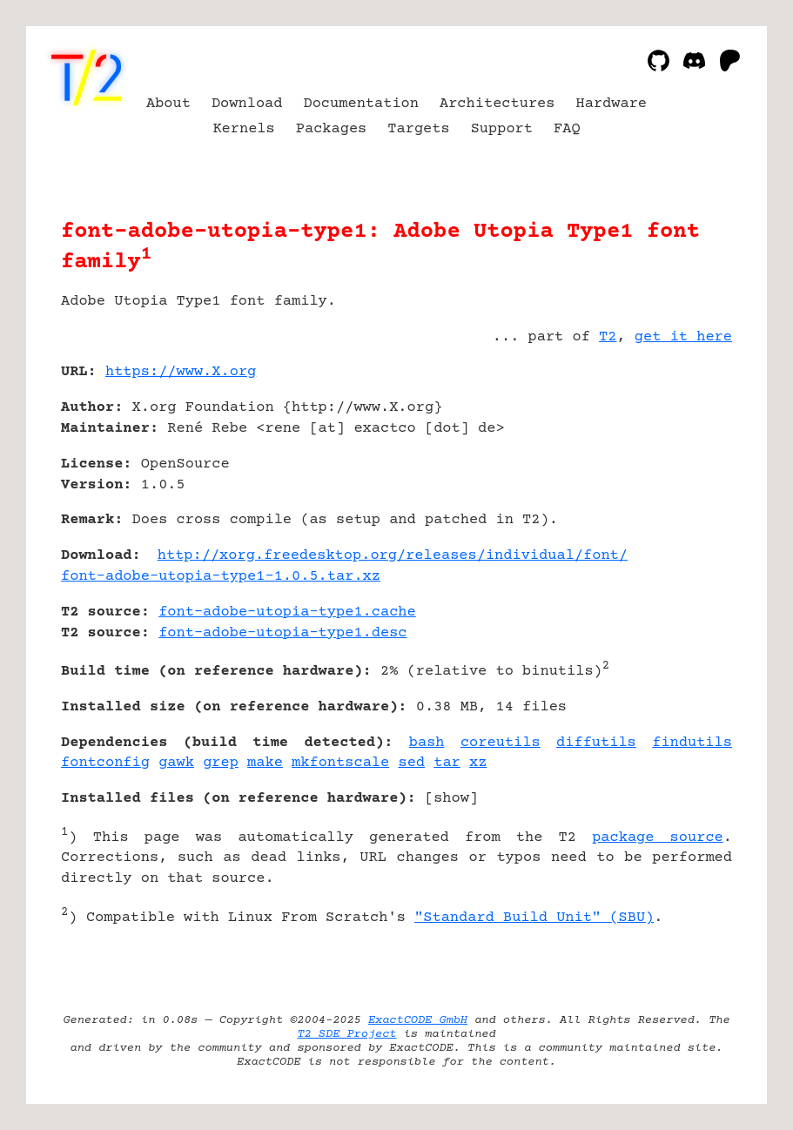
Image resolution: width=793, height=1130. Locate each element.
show (451, 798)
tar (446, 763)
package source (657, 838)
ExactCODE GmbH (417, 1020)
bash (427, 743)
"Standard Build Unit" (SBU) (534, 918)
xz (478, 763)
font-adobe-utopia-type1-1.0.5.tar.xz (220, 576)
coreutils (500, 743)
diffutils (596, 743)
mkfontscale (340, 763)
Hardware (612, 104)
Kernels (243, 129)
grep (221, 763)
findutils (692, 743)
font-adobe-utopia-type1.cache (287, 612)
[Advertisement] (680, 475)
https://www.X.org (180, 372)
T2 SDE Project (346, 1034)
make (265, 763)
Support (502, 129)
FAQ (567, 129)
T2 (607, 337)
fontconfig (105, 763)
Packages (331, 129)
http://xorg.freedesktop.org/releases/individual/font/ (393, 556)
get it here (683, 337)
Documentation (361, 104)
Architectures (497, 104)
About (168, 104)
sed (411, 763)
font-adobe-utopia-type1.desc (282, 633)
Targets (418, 129)
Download (247, 104)
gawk (176, 763)
